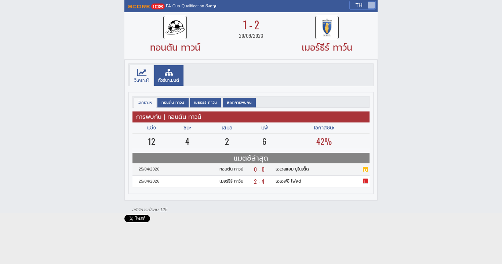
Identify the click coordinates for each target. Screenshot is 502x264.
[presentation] (141, 75)
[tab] (141, 75)
